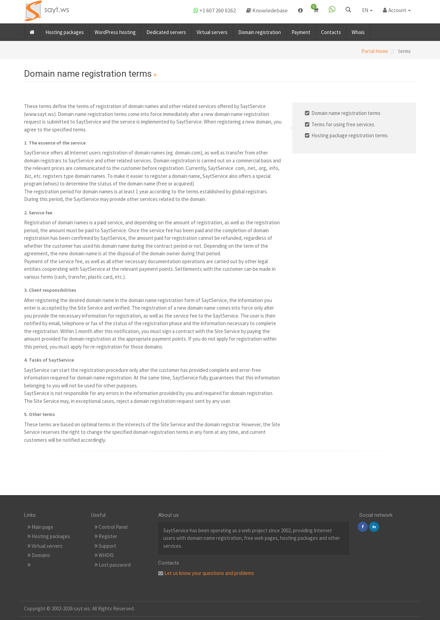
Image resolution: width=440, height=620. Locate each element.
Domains (39, 555)
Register (106, 536)
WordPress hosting (115, 30)
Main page (40, 527)
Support (105, 546)
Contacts (331, 30)
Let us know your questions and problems (209, 573)
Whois (358, 30)
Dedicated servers (166, 30)
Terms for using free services (342, 124)
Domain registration (259, 30)
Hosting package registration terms (349, 135)
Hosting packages (64, 30)
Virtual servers (212, 30)
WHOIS (104, 555)
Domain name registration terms (346, 113)
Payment (301, 30)
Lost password (113, 565)
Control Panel (111, 527)
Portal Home (374, 51)
